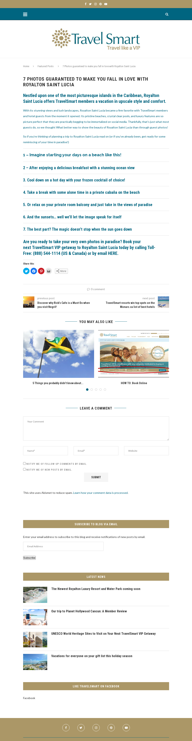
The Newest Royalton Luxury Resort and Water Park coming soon (96, 589)
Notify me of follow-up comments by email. (56, 464)
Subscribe (29, 557)
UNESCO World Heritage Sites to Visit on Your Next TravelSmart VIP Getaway (104, 634)
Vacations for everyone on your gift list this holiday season (92, 656)
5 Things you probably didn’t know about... (58, 383)
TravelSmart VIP (47, 247)
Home (26, 66)
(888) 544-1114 (46, 253)
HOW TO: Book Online (134, 383)
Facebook (29, 698)
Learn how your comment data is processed (100, 492)
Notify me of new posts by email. (49, 469)
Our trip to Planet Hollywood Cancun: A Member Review (89, 611)
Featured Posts (45, 66)
